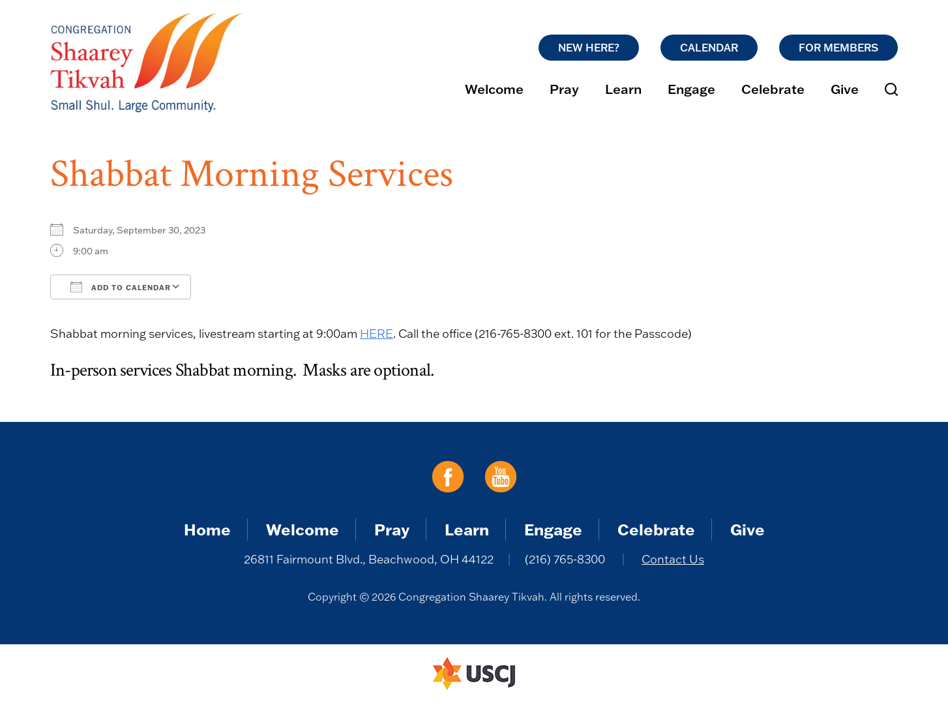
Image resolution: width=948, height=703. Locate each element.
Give (845, 88)
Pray (564, 88)
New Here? (588, 47)
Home (207, 529)
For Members (838, 47)
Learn (623, 88)
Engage (691, 88)
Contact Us (673, 559)
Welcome (494, 88)
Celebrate (773, 88)
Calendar (709, 47)
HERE (376, 333)
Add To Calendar (120, 287)
